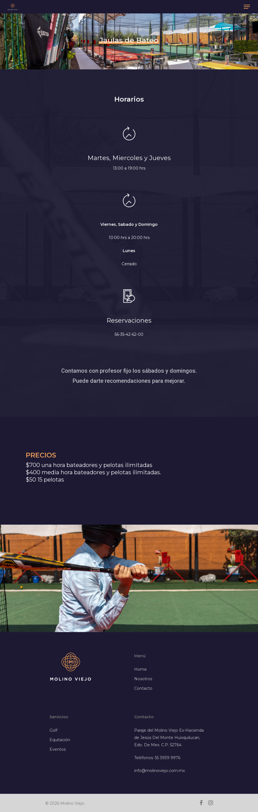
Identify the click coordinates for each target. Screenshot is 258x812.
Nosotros (143, 678)
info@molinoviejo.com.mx (159, 770)
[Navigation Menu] (247, 7)
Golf (53, 730)
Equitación (59, 739)
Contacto (143, 688)
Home (140, 669)
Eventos (57, 749)
